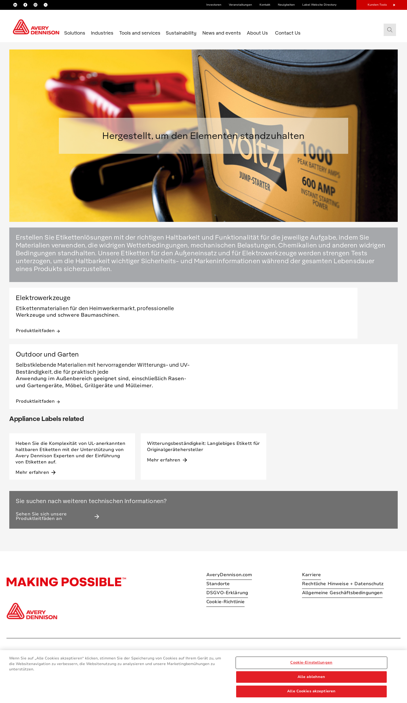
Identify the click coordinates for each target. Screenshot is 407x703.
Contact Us (288, 33)
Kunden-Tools (377, 5)
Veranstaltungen (240, 5)
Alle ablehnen (311, 676)
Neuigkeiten (286, 5)
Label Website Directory (319, 5)
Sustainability (181, 33)
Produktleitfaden (38, 330)
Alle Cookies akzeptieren (311, 691)
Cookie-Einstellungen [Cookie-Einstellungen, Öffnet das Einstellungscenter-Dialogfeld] (311, 662)
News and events (221, 33)
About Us (257, 33)
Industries (102, 33)
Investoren (213, 5)
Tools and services (139, 33)
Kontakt (265, 5)
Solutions (74, 33)
